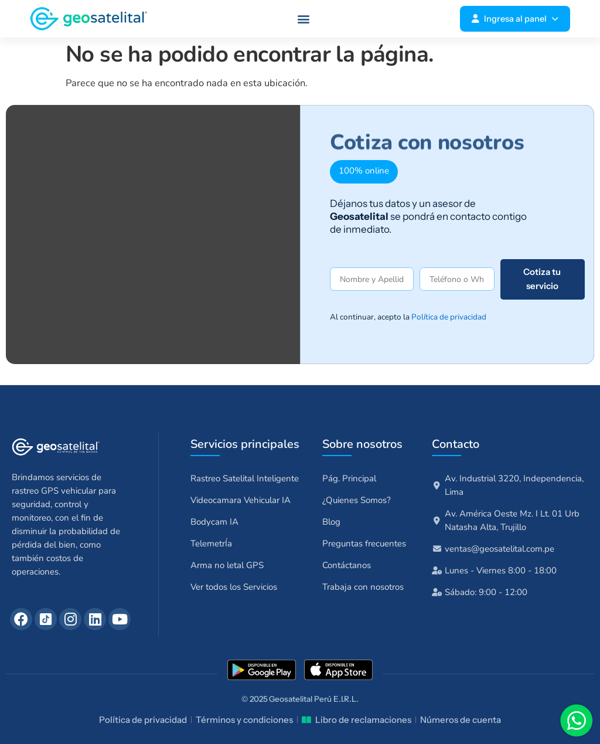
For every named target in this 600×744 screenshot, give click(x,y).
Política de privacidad (448, 316)
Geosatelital (290, 699)
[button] (303, 19)
